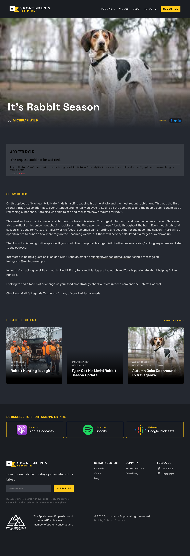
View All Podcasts (174, 320)
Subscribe (170, 8)
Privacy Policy (49, 499)
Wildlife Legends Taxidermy (39, 293)
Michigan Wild (25, 120)
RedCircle (22, 174)
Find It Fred (67, 270)
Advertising (132, 473)
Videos (124, 9)
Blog (136, 9)
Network (150, 9)
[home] (30, 9)
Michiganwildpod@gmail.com (110, 257)
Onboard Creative (114, 520)
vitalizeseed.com (116, 284)
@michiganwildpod (33, 261)
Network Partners (135, 468)
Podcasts (108, 9)
